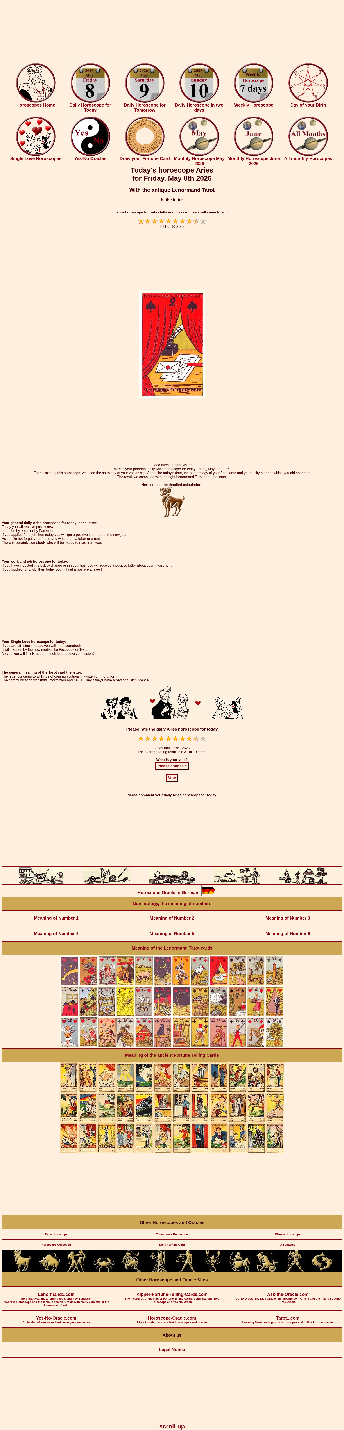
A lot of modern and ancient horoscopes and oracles (172, 1317)
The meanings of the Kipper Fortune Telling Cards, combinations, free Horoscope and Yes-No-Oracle (172, 1295)
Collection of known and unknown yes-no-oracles (56, 1317)
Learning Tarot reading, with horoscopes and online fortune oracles (287, 1317)
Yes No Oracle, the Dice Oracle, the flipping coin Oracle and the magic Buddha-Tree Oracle (287, 1295)
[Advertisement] (172, 32)
